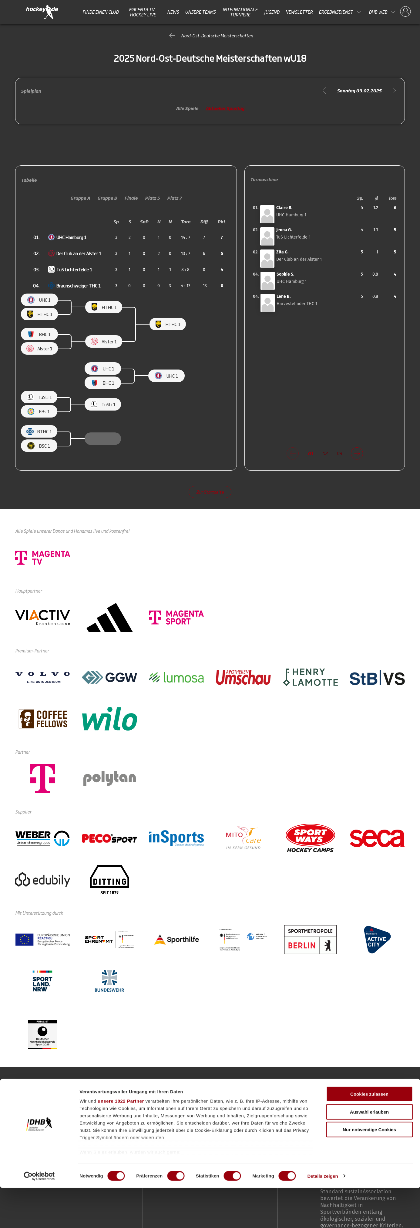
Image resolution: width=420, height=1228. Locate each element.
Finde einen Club (100, 12)
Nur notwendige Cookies (369, 1169)
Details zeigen (322, 1216)
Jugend (271, 12)
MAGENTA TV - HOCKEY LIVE (143, 12)
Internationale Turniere (240, 12)
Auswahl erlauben (369, 1151)
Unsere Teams (200, 12)
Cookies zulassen (369, 1134)
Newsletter (299, 12)
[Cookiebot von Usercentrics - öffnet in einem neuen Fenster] (39, 1216)
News (173, 12)
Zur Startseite (210, 492)
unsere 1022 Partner (121, 1141)
